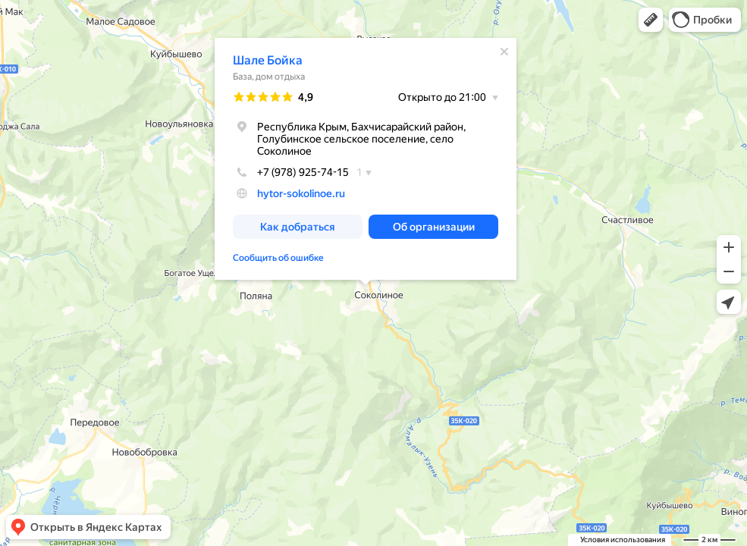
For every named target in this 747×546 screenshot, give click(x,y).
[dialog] (365, 159)
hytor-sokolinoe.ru (301, 193)
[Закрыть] (504, 52)
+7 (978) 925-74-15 (291, 172)
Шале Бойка (268, 60)
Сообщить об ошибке (278, 258)
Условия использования (622, 539)
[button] (651, 20)
